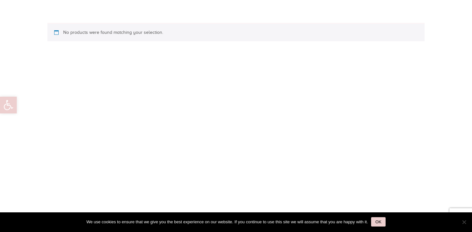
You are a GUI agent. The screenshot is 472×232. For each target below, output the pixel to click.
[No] (464, 222)
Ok (378, 221)
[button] (8, 105)
